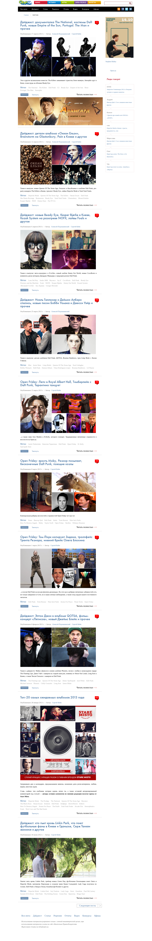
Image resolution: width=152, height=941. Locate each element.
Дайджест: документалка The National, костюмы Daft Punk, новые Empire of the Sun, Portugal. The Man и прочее (56, 25)
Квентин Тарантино (49, 444)
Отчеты (66, 9)
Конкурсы (85, 9)
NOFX (47, 283)
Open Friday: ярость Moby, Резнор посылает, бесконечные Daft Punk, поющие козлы (51, 462)
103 (97, 697)
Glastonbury (72, 198)
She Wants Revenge (27, 198)
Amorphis (38, 90)
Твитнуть (35, 95)
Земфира (63, 804)
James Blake (67, 683)
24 (97, 461)
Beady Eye (65, 88)
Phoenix (36, 683)
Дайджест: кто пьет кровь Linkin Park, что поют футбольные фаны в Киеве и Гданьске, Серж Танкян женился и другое (55, 826)
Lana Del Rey (33, 280)
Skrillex (68, 523)
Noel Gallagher (78, 365)
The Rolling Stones (51, 894)
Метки (23, 87)
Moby (41, 523)
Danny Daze (42, 201)
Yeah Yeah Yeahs (60, 198)
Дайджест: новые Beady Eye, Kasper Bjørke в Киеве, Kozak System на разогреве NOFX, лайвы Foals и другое (55, 218)
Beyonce (53, 280)
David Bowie (73, 804)
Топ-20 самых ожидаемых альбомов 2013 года (52, 697)
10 (97, 300)
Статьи (45, 9)
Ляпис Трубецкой (68, 681)
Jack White (81, 681)
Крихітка (72, 894)
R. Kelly (81, 444)
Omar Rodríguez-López (62, 368)
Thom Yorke (78, 602)
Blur (29, 365)
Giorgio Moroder (52, 286)
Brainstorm (40, 198)
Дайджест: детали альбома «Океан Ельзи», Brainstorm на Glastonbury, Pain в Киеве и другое (53, 135)
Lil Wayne (90, 368)
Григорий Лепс (25, 447)
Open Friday (71, 444)
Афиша (96, 9)
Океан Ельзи (74, 196)
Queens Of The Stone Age (50, 196)
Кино (30, 520)
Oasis (72, 891)
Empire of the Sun (76, 88)
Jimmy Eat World (70, 283)
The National (33, 88)
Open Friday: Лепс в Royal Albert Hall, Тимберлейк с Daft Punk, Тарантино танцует (55, 383)
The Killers (43, 88)
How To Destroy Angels (28, 523)
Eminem (47, 804)
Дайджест (35, 9)
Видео (75, 9)
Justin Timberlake (34, 444)
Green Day (63, 894)
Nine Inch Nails (75, 520)
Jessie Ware (37, 365)
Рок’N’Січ (51, 201)
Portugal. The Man (26, 90)
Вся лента (23, 9)
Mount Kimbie (83, 198)
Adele (55, 520)
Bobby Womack (25, 368)
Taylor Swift (48, 523)
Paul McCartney (89, 891)
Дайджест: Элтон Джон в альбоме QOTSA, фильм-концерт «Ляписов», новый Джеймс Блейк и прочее (55, 617)
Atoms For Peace (66, 602)
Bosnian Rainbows (78, 368)
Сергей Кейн (76, 34)
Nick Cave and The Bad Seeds (36, 809)
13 (97, 215)
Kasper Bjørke (25, 201)
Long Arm (57, 683)
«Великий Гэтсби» (27, 286)
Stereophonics (89, 806)
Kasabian (79, 891)
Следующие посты (87, 905)
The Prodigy (45, 801)
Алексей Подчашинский (61, 34)
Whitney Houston (78, 523)
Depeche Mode (33, 196)
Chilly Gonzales (46, 683)
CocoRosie (66, 280)
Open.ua (113, 71)
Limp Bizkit (47, 365)
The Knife (56, 806)
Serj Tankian (54, 891)
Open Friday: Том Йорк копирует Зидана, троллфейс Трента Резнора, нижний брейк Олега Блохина (56, 538)
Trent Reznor (63, 520)
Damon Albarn (47, 368)
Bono (86, 88)
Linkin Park (45, 891)
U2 (58, 88)
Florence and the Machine (29, 283)
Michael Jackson (26, 683)
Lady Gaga (64, 891)
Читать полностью (85, 94)
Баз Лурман (40, 286)
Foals (42, 283)
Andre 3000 (44, 280)
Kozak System (82, 283)
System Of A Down (27, 894)
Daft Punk (35, 15)
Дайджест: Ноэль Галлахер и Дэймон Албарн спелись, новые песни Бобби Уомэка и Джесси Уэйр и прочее (56, 303)
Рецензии (55, 9)
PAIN (34, 201)
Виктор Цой (38, 520)
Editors (81, 804)
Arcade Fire (79, 806)
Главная (26, 15)
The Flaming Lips (34, 681)
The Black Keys (26, 804)
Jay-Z (59, 280)
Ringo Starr (81, 894)
